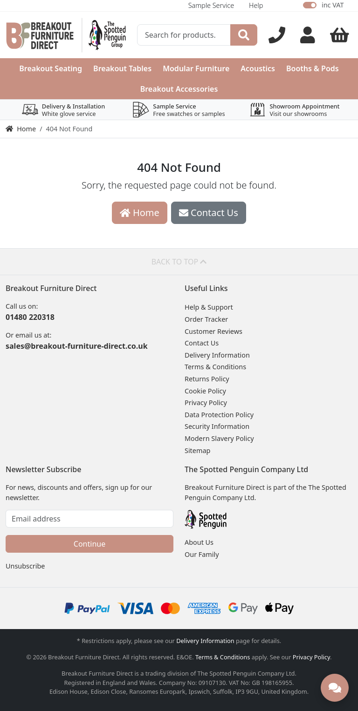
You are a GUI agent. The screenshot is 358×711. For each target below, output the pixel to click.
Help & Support (209, 307)
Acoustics (258, 68)
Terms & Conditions (215, 366)
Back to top (179, 262)
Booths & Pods (312, 68)
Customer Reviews (213, 331)
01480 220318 (30, 317)
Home (21, 128)
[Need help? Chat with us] (335, 688)
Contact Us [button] (208, 212)
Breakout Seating (50, 68)
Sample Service (211, 5)
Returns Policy (207, 378)
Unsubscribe (25, 566)
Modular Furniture (196, 68)
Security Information (217, 426)
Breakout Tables (122, 68)
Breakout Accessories (179, 89)
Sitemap (197, 450)
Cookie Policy (205, 390)
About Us (199, 542)
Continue (89, 544)
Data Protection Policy (219, 414)
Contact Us (202, 343)
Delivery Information (217, 355)
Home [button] (139, 212)
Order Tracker (206, 319)
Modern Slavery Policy (219, 438)
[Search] (243, 35)
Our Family (202, 554)
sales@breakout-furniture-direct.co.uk (77, 346)
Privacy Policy (206, 402)
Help (256, 5)
